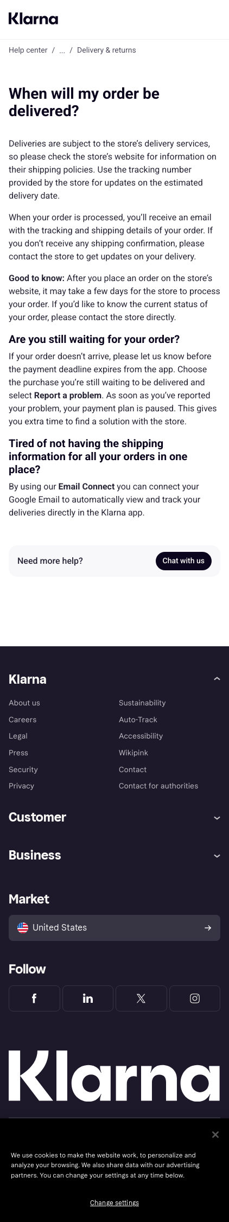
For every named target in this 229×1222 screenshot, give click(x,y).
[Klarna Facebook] (34, 998)
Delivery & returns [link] (106, 50)
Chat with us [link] (184, 561)
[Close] (215, 1135)
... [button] (62, 50)
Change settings (114, 1203)
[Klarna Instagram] (195, 998)
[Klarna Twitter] (141, 998)
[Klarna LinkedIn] (88, 998)
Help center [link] (28, 50)
